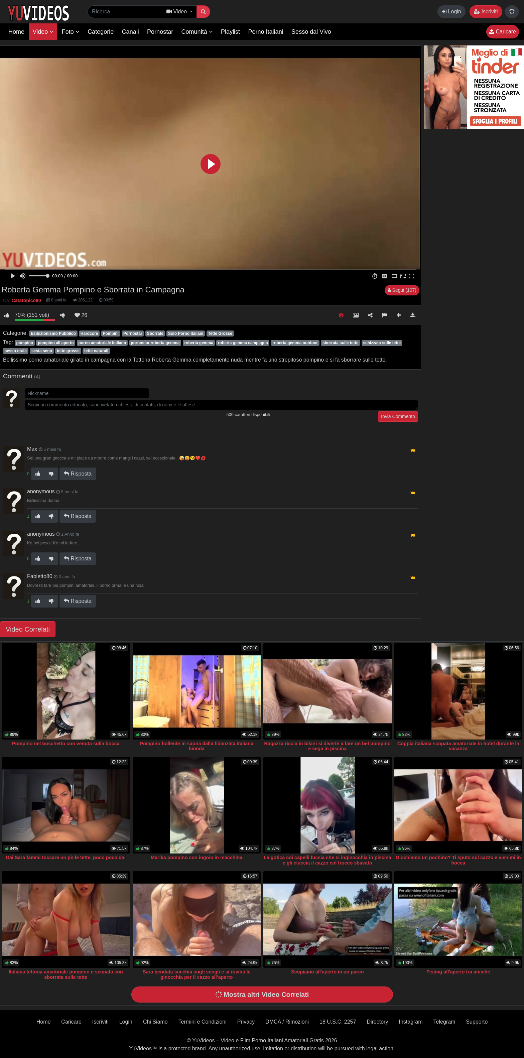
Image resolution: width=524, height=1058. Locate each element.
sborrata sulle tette (340, 343)
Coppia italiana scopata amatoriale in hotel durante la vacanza (458, 746)
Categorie (101, 31)
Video (42, 31)
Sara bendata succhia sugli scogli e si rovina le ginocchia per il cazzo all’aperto (196, 974)
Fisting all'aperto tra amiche (458, 971)
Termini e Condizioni (202, 1022)
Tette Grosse (220, 333)
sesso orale (16, 351)
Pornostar (160, 31)
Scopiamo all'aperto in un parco (327, 971)
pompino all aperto (56, 343)
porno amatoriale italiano (102, 343)
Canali (130, 31)
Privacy (246, 1022)
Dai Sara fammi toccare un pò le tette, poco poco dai (66, 857)
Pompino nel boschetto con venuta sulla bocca (65, 743)
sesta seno (41, 351)
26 (81, 315)
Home (16, 31)
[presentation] (75, 424)
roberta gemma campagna (243, 343)
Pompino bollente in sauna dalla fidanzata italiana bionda (196, 746)
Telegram (444, 1022)
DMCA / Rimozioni (287, 1022)
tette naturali (96, 351)
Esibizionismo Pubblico (53, 333)
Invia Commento (398, 416)
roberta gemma (198, 343)
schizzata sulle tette (382, 343)
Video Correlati (28, 629)
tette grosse (68, 351)
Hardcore (89, 333)
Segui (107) (402, 290)
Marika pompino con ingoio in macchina (196, 857)
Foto (71, 31)
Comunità (197, 31)
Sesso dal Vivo (311, 31)
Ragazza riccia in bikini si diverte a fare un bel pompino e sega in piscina (327, 746)
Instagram (410, 1022)
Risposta (78, 474)
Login (451, 11)
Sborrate (155, 333)
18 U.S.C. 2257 (337, 1022)
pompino (24, 343)
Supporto (477, 1022)
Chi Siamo (155, 1022)
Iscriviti (486, 11)
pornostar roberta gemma (155, 343)
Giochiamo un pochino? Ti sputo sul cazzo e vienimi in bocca (458, 860)
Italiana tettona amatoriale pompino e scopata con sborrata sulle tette (66, 974)
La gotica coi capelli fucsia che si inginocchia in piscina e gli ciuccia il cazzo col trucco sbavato (327, 860)
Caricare (502, 31)
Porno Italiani (265, 31)
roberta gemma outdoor (295, 343)
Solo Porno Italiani (185, 333)
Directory (377, 1022)
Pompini (111, 333)
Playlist (230, 31)
